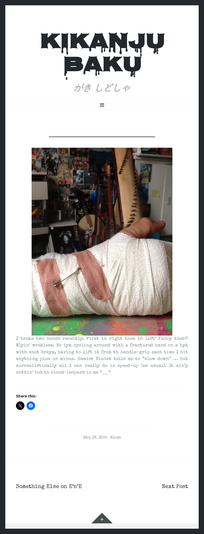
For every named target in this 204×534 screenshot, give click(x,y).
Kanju (115, 437)
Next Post (174, 487)
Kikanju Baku (102, 55)
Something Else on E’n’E (51, 487)
